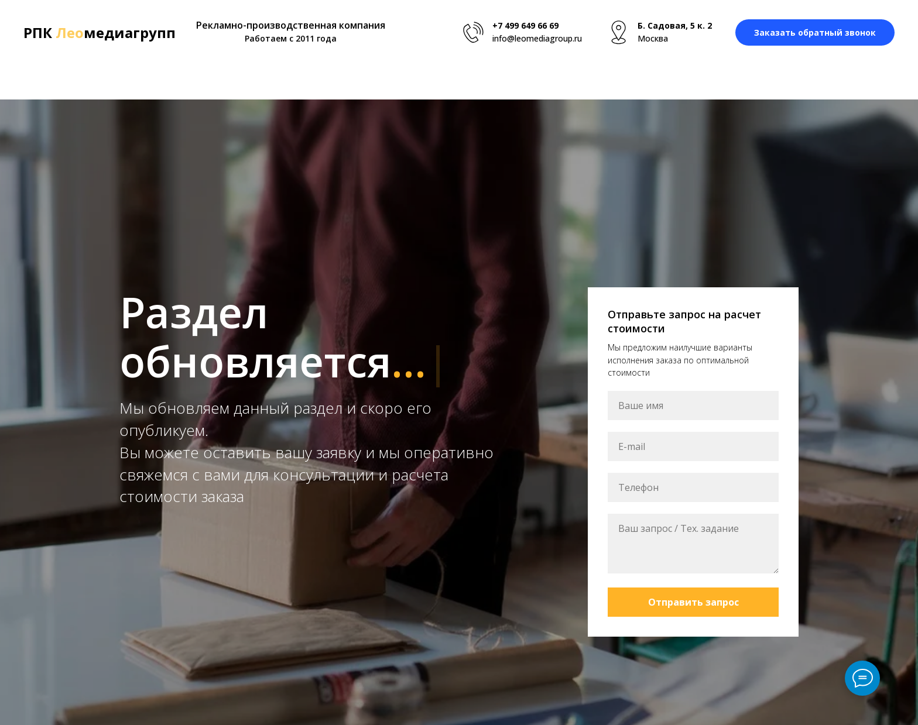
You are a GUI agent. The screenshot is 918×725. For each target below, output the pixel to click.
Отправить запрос (693, 602)
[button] (815, 32)
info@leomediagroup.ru (537, 38)
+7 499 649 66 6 (523, 25)
